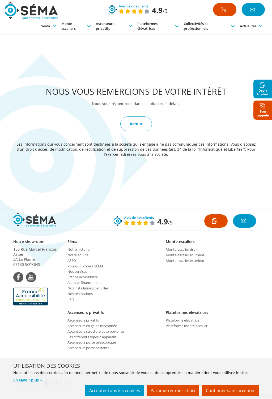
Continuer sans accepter (230, 390)
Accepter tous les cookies (114, 390)
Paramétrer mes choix (173, 390)
